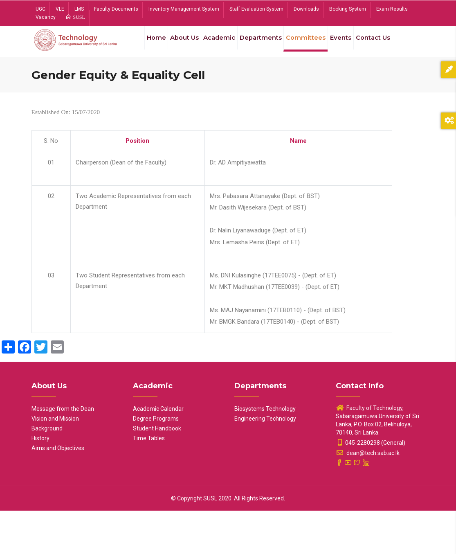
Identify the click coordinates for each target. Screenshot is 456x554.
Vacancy (46, 17)
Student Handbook (157, 471)
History (40, 481)
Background (47, 471)
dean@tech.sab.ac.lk (368, 496)
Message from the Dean (62, 452)
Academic (215, 44)
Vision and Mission (55, 462)
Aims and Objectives (57, 491)
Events (343, 44)
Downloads (306, 9)
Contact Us (154, 82)
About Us (178, 44)
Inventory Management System (183, 9)
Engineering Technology (265, 462)
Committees (306, 44)
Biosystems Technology (265, 452)
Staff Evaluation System (256, 9)
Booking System (347, 9)
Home (146, 44)
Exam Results (392, 9)
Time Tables (149, 481)
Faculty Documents (116, 9)
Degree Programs (156, 462)
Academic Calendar (158, 452)
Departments (259, 44)
